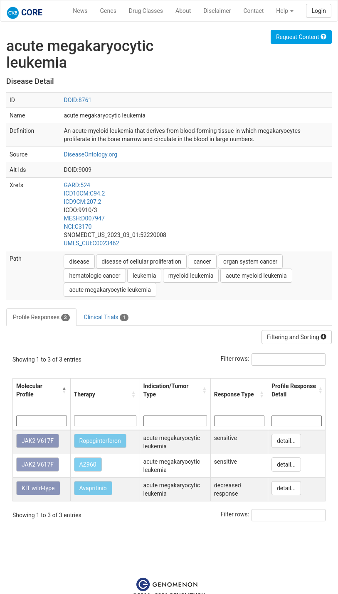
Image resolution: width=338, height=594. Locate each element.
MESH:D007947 (84, 218)
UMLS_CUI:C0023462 (91, 243)
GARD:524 (77, 185)
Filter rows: (235, 358)
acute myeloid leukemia (256, 275)
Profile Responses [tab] (41, 317)
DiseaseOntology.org (90, 154)
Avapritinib (93, 488)
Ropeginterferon (100, 441)
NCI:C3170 (77, 226)
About (183, 10)
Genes (108, 10)
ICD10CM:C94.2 (84, 193)
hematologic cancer (94, 275)
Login (318, 10)
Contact (253, 10)
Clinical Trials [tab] (106, 317)
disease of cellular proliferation (141, 261)
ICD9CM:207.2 (82, 201)
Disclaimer (217, 10)
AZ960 (87, 464)
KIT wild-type (38, 488)
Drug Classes (146, 10)
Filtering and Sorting (296, 337)
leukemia (144, 275)
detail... (286, 441)
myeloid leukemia (191, 275)
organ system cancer (250, 261)
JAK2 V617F (38, 441)
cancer (202, 261)
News (80, 10)
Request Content (301, 37)
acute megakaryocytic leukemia (109, 289)
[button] (64, 390)
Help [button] (285, 10)
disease (79, 261)
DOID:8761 (77, 100)
